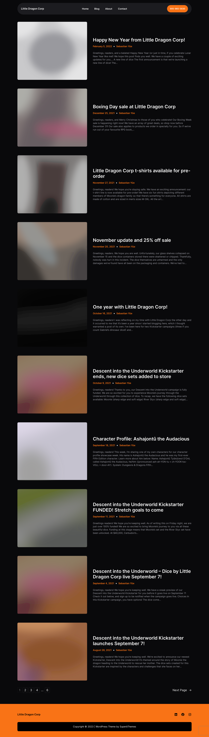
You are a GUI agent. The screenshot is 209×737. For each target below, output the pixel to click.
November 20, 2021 (104, 246)
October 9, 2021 (102, 383)
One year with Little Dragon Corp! (130, 307)
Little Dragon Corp (32, 8)
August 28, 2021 (102, 650)
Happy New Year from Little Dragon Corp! (139, 40)
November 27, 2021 (103, 182)
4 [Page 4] (37, 690)
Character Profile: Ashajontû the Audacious (141, 439)
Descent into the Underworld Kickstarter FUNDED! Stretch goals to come (138, 507)
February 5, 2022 (102, 46)
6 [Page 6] (47, 690)
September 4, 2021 (103, 583)
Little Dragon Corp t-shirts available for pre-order (141, 173)
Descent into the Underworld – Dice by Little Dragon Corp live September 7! (142, 574)
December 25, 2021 (104, 113)
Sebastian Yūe (124, 46)
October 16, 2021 (102, 313)
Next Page (182, 690)
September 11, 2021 (104, 516)
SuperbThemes (128, 726)
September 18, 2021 (104, 445)
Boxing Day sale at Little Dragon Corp (134, 106)
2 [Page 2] (25, 690)
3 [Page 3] (31, 690)
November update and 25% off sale (132, 240)
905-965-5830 (177, 8)
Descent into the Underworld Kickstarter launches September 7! (138, 640)
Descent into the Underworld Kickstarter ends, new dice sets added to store (138, 373)
